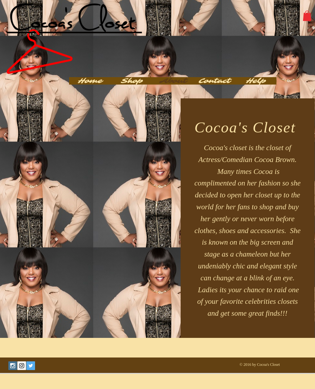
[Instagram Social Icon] (21, 365)
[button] (307, 16)
